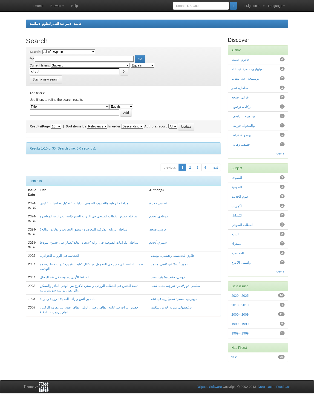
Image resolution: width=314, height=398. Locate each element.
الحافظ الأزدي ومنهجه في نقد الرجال (64, 277)
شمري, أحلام (158, 242)
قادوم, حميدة (158, 203)
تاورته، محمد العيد (163, 286)
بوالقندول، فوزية (170, 307)
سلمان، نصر (159, 277)
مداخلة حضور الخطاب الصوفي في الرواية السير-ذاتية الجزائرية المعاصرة (89, 216)
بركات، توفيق (241, 107)
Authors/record (155, 126)
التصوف (236, 177)
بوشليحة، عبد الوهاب (245, 78)
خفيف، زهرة (240, 144)
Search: (35, 52)
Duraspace (266, 387)
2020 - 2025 (240, 295)
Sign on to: (254, 6)
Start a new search (46, 79)
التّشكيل (236, 215)
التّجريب (236, 206)
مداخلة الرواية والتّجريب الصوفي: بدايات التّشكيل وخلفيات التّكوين (84, 203)
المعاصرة (237, 253)
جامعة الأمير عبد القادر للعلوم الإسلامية (55, 24)
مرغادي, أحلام (158, 216)
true (234, 357)
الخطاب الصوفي (242, 225)
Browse (57, 6)
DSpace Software (209, 387)
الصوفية (236, 187)
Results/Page (40, 126)
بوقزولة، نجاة (241, 135)
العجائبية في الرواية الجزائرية (59, 255)
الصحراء (236, 243)
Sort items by (76, 126)
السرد (235, 234)
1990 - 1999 (240, 324)
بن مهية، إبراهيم (243, 116)
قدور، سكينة (159, 307)
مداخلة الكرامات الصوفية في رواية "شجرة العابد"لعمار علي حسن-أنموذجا (89, 242)
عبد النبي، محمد (161, 264)
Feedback (283, 387)
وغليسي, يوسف (161, 255)
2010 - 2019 (240, 305)
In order (114, 126)
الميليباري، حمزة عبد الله (248, 69)
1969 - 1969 (240, 333)
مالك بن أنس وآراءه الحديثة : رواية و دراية (68, 299)
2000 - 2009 (240, 314)
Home (38, 6)
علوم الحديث (240, 196)
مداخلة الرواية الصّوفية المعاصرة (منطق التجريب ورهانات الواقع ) (83, 229)
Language (276, 6)
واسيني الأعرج (241, 262)
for (32, 59)
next (215, 167)
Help (74, 6)
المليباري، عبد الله (163, 299)
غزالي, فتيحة (157, 229)
